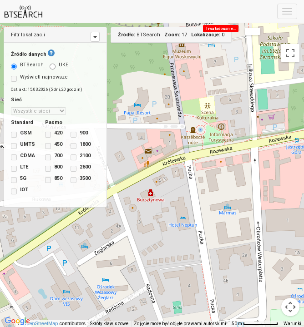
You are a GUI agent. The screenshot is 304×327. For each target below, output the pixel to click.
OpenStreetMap (45, 323)
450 (51, 145)
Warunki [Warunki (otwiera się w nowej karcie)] (292, 323)
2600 (76, 168)
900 (76, 134)
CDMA (21, 156)
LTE (19, 168)
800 (51, 168)
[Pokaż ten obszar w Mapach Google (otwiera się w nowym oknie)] (17, 321)
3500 (76, 179)
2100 (76, 156)
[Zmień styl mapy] (252, 31)
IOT (19, 190)
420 (51, 134)
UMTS (21, 145)
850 (51, 179)
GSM (21, 134)
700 (51, 156)
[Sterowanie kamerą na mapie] (290, 307)
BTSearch (27, 65)
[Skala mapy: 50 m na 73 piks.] (255, 324)
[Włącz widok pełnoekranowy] (290, 53)
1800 (76, 145)
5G (18, 179)
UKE (59, 65)
